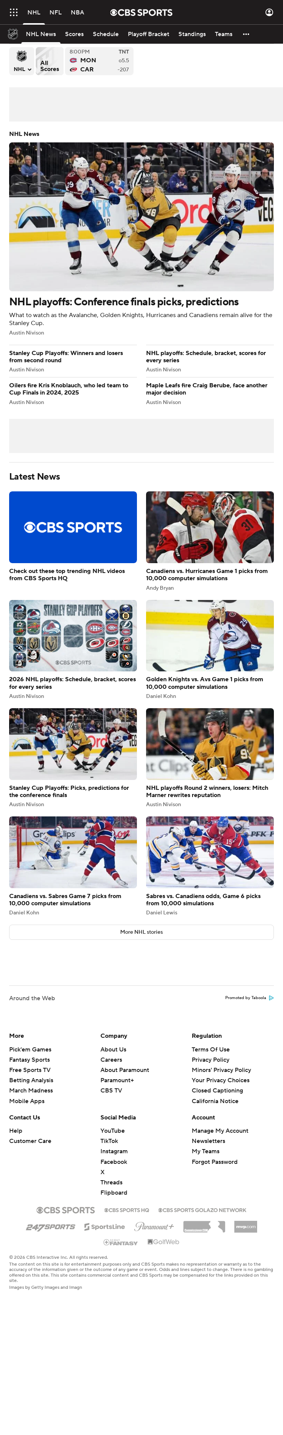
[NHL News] (40, 34)
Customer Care (30, 1141)
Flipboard (113, 1193)
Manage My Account (220, 1131)
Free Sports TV (30, 1070)
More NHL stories (141, 932)
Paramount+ (117, 1080)
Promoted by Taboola (249, 998)
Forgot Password (215, 1162)
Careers (111, 1060)
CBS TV (111, 1090)
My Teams (205, 1151)
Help (15, 1131)
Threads (111, 1182)
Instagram (114, 1151)
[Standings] (192, 34)
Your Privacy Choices (221, 1080)
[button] (246, 34)
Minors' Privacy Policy (221, 1070)
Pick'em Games (30, 1049)
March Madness (31, 1090)
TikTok (109, 1141)
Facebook (113, 1162)
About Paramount (124, 1070)
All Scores (50, 61)
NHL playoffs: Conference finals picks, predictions (141, 233)
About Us (113, 1049)
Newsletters (208, 1141)
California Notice (215, 1101)
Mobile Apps (27, 1101)
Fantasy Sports (29, 1060)
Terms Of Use (211, 1049)
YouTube (112, 1131)
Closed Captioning (217, 1090)
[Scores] (74, 34)
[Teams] (223, 34)
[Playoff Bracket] (148, 34)
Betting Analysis (31, 1080)
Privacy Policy (210, 1060)
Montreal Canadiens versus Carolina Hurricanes (99, 61)
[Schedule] (105, 34)
